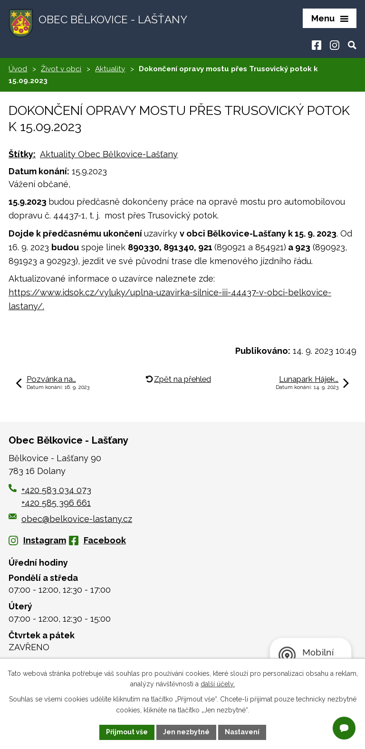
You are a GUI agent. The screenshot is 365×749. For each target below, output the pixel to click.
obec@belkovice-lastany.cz (70, 519)
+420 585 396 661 (56, 503)
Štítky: (22, 154)
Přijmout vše (127, 732)
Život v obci (61, 69)
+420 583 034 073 (56, 490)
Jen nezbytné (186, 732)
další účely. (218, 684)
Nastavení (242, 732)
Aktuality (110, 69)
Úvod (18, 69)
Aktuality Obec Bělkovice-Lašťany (109, 154)
